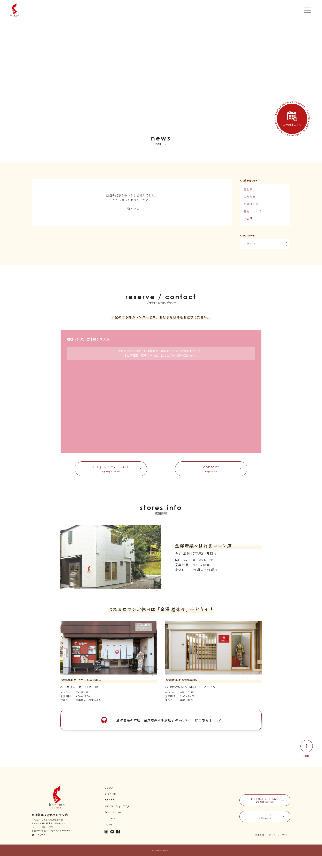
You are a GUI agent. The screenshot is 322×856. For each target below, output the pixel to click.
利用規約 (259, 834)
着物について (253, 211)
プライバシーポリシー (279, 834)
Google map (42, 834)
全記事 (248, 189)
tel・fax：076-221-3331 (42, 827)
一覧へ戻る (131, 209)
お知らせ (250, 196)
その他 (248, 219)
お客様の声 (251, 204)
